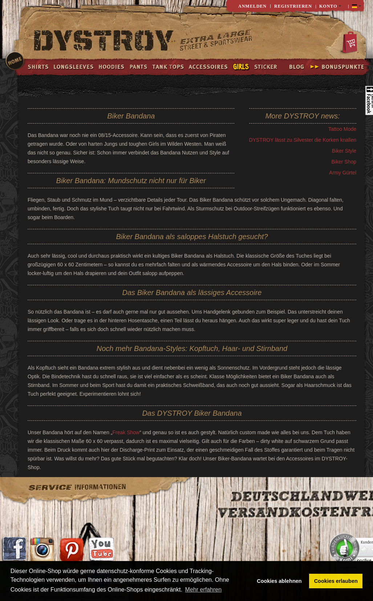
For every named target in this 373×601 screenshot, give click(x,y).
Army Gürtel (342, 173)
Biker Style (344, 151)
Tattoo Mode (342, 129)
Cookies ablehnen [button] (279, 581)
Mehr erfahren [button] (203, 589)
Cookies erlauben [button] (336, 581)
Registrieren (293, 6)
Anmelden (252, 6)
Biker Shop (344, 162)
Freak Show (125, 432)
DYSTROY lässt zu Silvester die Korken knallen (302, 140)
